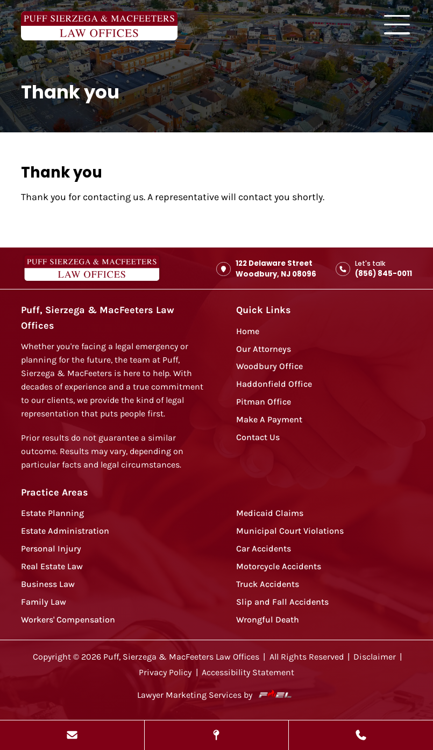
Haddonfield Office (274, 384)
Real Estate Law (52, 566)
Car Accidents (263, 549)
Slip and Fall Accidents (282, 602)
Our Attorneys (263, 349)
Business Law (48, 584)
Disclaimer (374, 657)
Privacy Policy (165, 672)
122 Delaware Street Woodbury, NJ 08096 (266, 268)
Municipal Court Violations (290, 531)
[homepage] (92, 269)
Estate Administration (65, 531)
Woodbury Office (269, 366)
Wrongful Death (267, 620)
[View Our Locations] (216, 735)
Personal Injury (51, 549)
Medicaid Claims (269, 513)
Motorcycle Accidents (278, 566)
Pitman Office (263, 402)
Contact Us (258, 437)
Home (247, 331)
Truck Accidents (267, 584)
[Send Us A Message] (72, 735)
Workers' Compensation (68, 620)
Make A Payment (269, 419)
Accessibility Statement (248, 672)
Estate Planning (52, 513)
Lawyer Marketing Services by (216, 695)
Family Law (43, 602)
